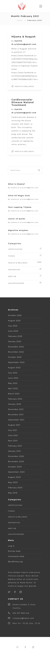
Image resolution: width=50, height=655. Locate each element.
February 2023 (15, 336)
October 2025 (15, 315)
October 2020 (15, 467)
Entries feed (14, 551)
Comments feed (16, 556)
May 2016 (12, 493)
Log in (11, 546)
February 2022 (15, 399)
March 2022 (14, 394)
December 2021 (16, 409)
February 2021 (15, 446)
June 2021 (13, 435)
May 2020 (13, 482)
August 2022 (14, 368)
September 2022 (16, 362)
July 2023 (12, 326)
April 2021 (13, 441)
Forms (11, 256)
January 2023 (14, 341)
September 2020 (16, 472)
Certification (15, 249)
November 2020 (16, 462)
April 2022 (13, 388)
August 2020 (14, 477)
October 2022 (15, 357)
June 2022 (13, 378)
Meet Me (12, 276)
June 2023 (13, 331)
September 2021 (16, 420)
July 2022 (12, 373)
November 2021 (16, 415)
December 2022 (16, 347)
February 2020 (15, 488)
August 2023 (14, 321)
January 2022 (14, 404)
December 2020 (16, 456)
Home (20, 20)
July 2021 (12, 430)
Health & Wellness (24, 86)
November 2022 (16, 352)
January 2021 (14, 451)
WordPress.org (15, 562)
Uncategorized (16, 283)
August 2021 (14, 425)
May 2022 (13, 383)
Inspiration (14, 269)
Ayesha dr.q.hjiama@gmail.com (24, 187)
